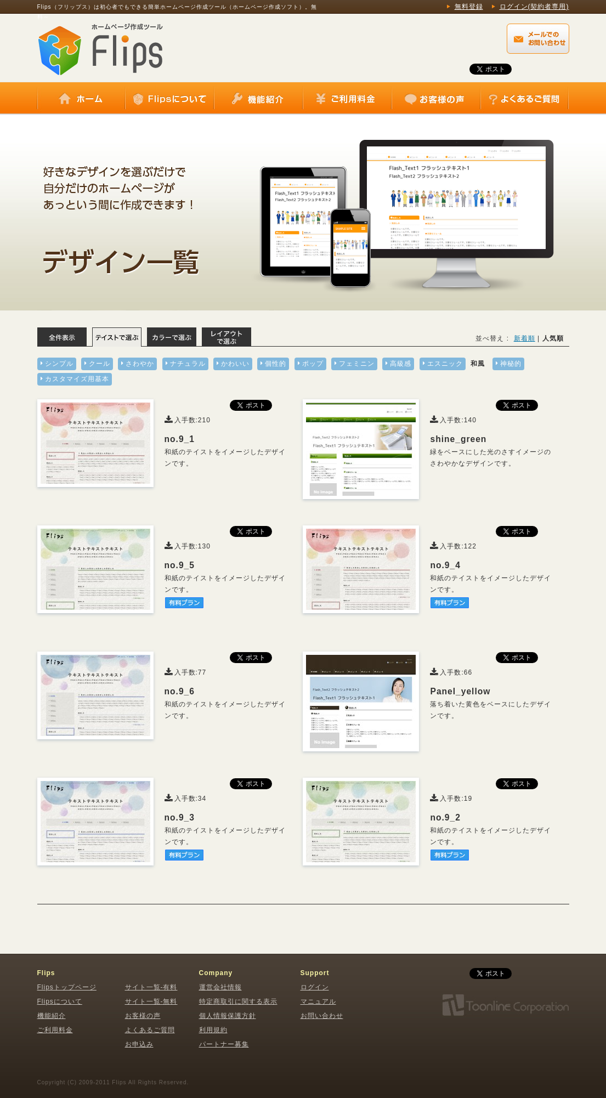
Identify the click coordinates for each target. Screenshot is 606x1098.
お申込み (139, 1044)
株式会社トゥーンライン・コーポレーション (505, 1005)
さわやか (140, 363)
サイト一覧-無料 (151, 1001)
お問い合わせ (322, 1016)
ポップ (313, 363)
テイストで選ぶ (116, 337)
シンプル (59, 363)
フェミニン (357, 363)
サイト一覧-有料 (151, 987)
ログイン (315, 987)
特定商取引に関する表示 (238, 1001)
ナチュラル (188, 363)
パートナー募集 (224, 1044)
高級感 (400, 363)
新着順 (524, 338)
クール (99, 363)
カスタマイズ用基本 (77, 379)
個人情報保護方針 (227, 1016)
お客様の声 (436, 98)
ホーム (81, 98)
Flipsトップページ (67, 987)
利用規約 (213, 1030)
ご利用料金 (347, 98)
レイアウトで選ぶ (226, 337)
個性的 (275, 363)
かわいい (235, 363)
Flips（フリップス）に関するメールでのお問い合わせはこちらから (538, 39)
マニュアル (318, 1001)
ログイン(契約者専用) (534, 6)
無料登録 (469, 6)
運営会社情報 (220, 987)
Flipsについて (169, 98)
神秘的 (511, 363)
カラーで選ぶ (171, 337)
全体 (62, 337)
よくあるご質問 (524, 98)
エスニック (445, 363)
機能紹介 (258, 98)
